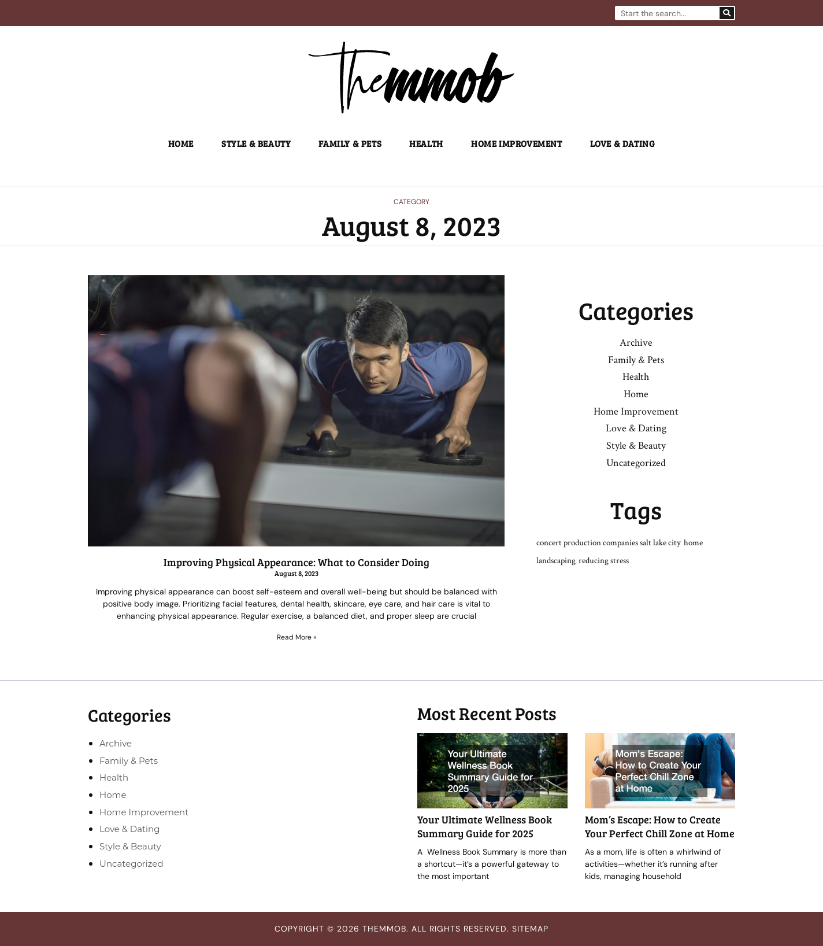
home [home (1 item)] (693, 543)
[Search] (727, 13)
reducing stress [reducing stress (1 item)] (604, 561)
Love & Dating (622, 143)
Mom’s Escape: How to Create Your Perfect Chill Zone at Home (660, 826)
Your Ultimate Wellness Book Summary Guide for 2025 (484, 826)
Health (426, 143)
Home (181, 143)
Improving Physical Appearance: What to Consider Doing (296, 562)
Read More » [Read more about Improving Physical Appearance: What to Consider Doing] (296, 637)
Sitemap (530, 929)
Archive (636, 342)
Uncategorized (636, 463)
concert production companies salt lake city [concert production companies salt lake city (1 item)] (608, 543)
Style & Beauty (256, 143)
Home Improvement (516, 143)
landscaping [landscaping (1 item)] (556, 561)
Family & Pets (349, 143)
